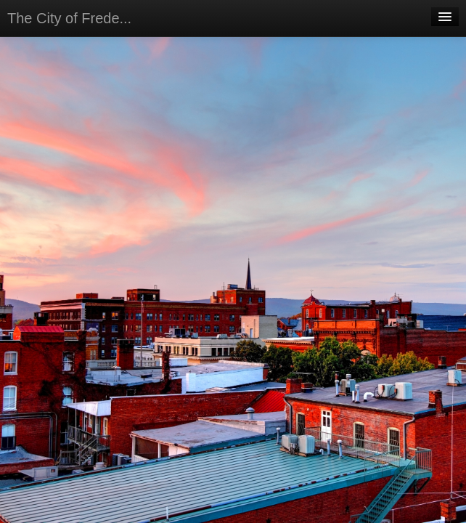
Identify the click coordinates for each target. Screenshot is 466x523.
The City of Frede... (69, 18)
